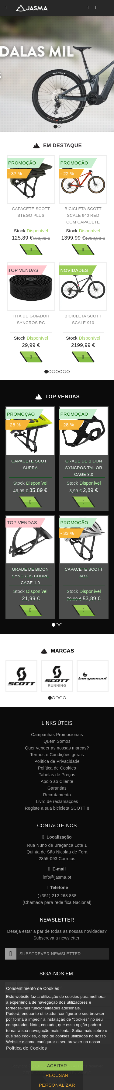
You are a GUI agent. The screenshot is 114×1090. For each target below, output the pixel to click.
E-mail (57, 869)
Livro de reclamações (57, 801)
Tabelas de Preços (57, 774)
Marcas (57, 651)
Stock (19, 230)
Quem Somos (56, 741)
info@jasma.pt (57, 877)
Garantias (57, 788)
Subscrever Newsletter (43, 954)
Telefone (57, 887)
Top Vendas (57, 397)
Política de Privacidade (57, 761)
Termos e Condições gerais (57, 754)
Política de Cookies (57, 768)
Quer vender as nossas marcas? (57, 748)
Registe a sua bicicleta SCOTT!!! (57, 808)
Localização (57, 837)
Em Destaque (57, 146)
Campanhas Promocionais (57, 734)
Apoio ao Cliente (57, 781)
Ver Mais (31, 249)
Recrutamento (57, 794)
